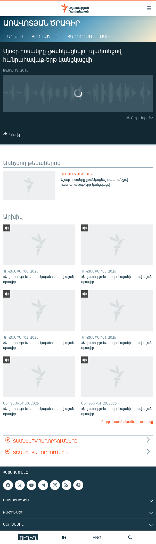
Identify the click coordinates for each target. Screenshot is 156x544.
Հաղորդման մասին (90, 36)
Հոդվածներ (45, 36)
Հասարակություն (76, 174)
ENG (97, 537)
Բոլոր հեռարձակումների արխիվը (127, 421)
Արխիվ (15, 36)
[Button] (11, 135)
